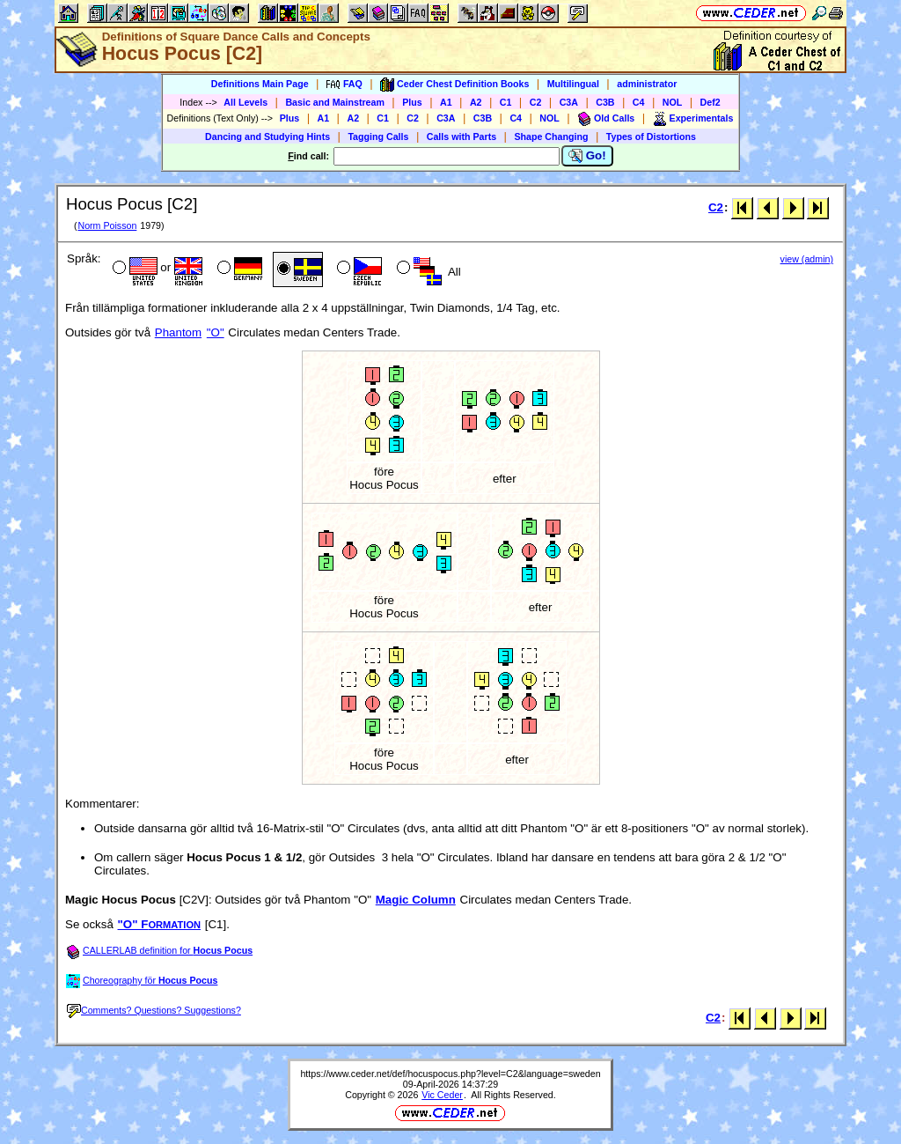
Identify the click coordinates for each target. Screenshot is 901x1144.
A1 (446, 102)
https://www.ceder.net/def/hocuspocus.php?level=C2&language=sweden (450, 1073)
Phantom (178, 332)
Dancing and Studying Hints (267, 136)
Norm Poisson (106, 225)
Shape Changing (551, 136)
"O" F (159, 924)
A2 (476, 102)
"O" (215, 332)
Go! (587, 156)
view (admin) (806, 259)
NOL (673, 102)
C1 (506, 102)
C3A (569, 102)
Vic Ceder (442, 1094)
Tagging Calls (378, 136)
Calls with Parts (461, 136)
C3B (605, 102)
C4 (639, 102)
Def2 (710, 102)
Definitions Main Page (260, 83)
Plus (412, 102)
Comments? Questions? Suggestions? (154, 1010)
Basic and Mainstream (335, 102)
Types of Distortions (651, 136)
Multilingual (573, 83)
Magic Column (416, 899)
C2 (536, 102)
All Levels (245, 102)
